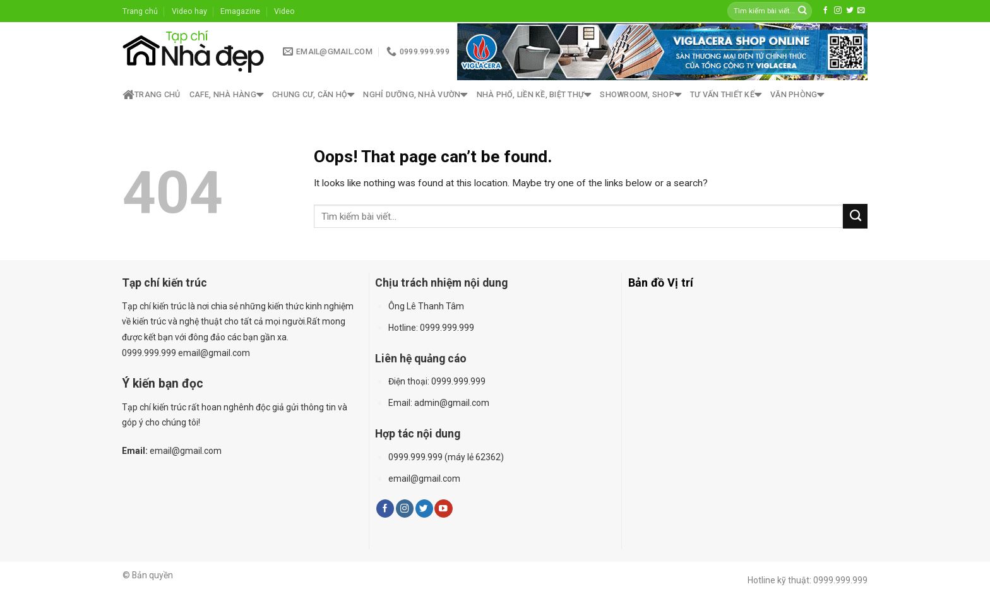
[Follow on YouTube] (443, 508)
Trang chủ (140, 11)
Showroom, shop (640, 94)
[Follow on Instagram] (838, 10)
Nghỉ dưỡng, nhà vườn (415, 94)
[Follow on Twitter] (850, 10)
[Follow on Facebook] (826, 10)
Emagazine (240, 11)
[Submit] (802, 11)
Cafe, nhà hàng (226, 94)
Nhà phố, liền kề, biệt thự (534, 94)
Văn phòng (797, 94)
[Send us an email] (861, 10)
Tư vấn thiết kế (725, 94)
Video (284, 11)
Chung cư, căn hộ (313, 94)
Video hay (189, 11)
